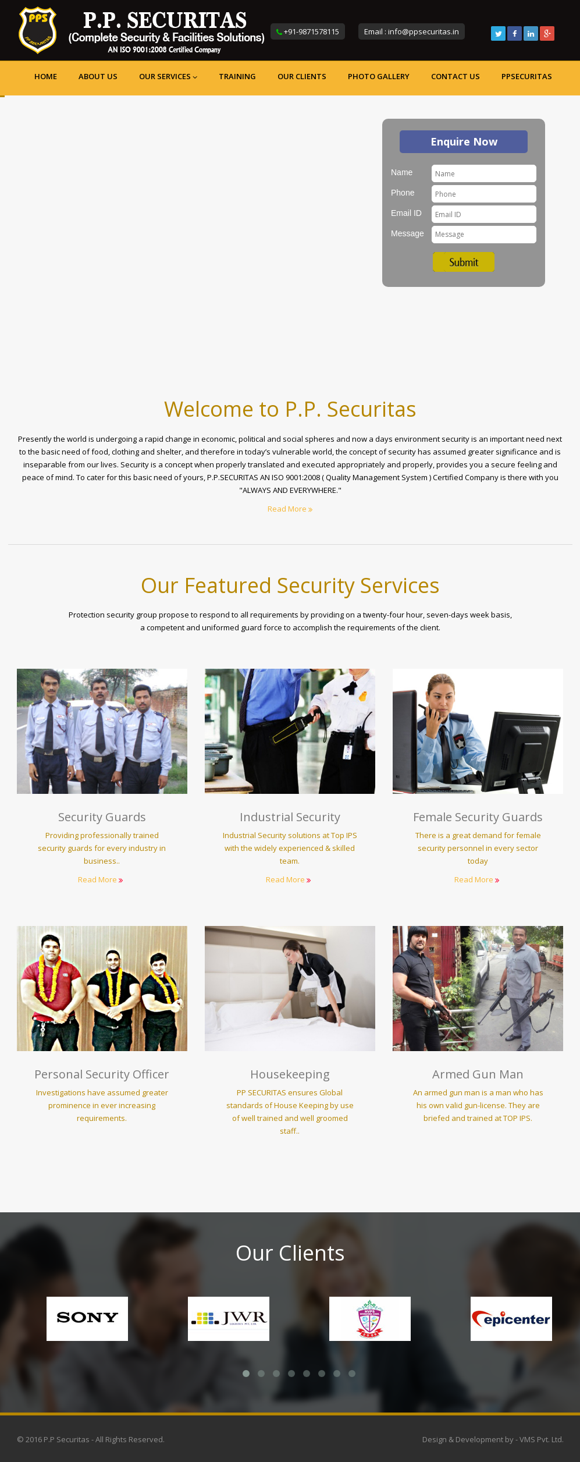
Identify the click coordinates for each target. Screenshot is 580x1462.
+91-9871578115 (311, 31)
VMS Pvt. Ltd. (541, 1439)
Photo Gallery (379, 76)
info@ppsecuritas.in (423, 31)
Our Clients (301, 76)
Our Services (168, 76)
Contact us (455, 76)
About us (98, 76)
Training (237, 76)
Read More (290, 508)
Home (45, 76)
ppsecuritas (526, 76)
